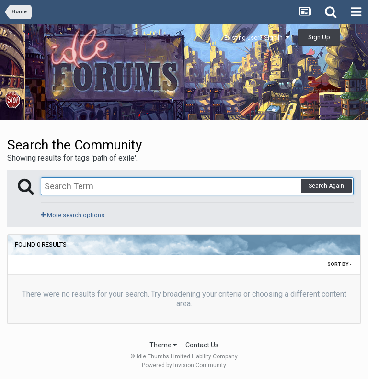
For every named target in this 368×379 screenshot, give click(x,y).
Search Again (326, 186)
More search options (72, 214)
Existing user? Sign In (256, 37)
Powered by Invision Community (184, 365)
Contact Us (201, 345)
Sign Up (319, 37)
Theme (163, 345)
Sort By (339, 264)
